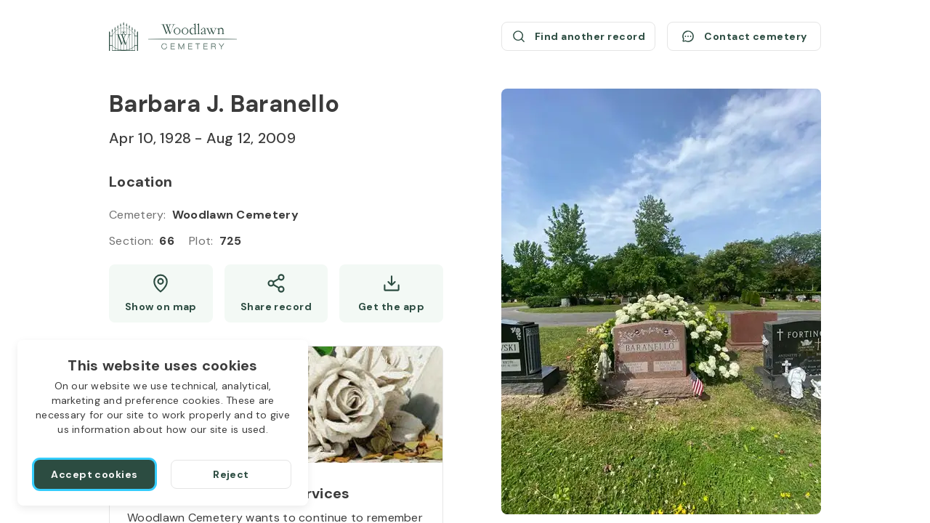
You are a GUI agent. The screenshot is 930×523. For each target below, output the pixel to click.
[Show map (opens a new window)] (161, 293)
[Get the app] (391, 293)
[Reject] (231, 474)
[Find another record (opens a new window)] (578, 36)
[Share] (276, 293)
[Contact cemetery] (744, 36)
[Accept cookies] (94, 474)
